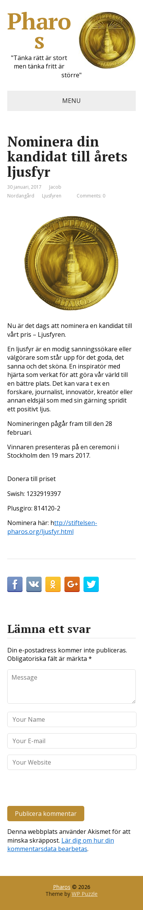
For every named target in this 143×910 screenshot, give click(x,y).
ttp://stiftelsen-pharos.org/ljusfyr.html (52, 527)
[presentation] (59, 789)
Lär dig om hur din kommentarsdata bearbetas (60, 844)
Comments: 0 (91, 195)
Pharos (71, 30)
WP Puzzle (85, 893)
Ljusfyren (51, 195)
